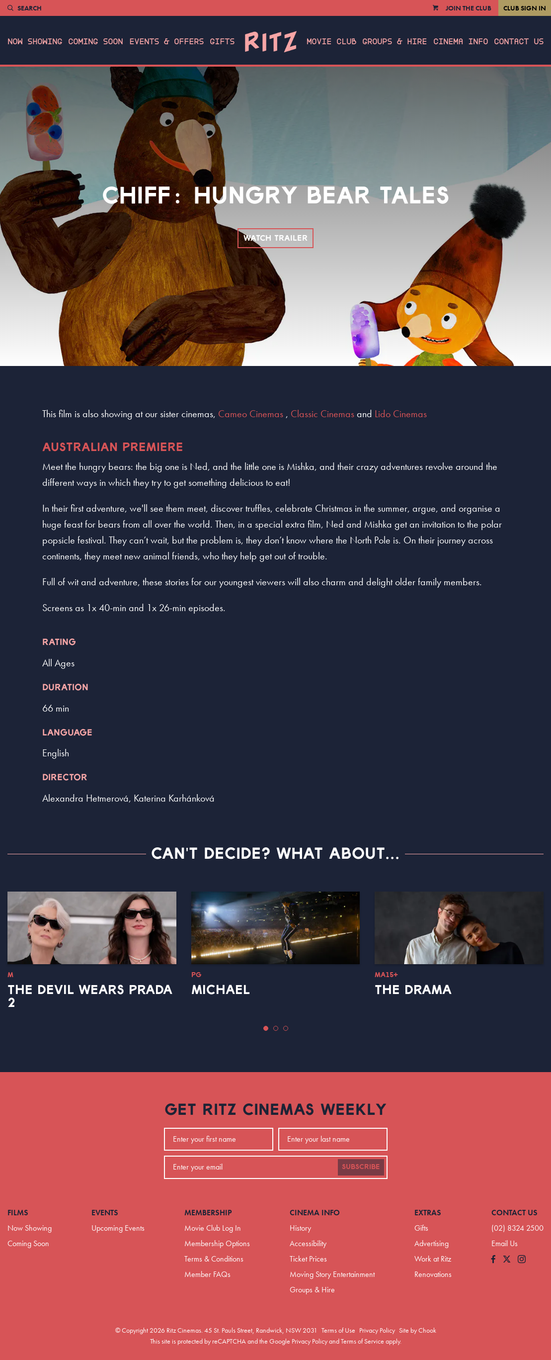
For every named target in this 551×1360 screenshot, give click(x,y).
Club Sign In (524, 7)
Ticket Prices (308, 1259)
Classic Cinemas (322, 413)
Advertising (431, 1243)
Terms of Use (338, 1330)
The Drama (413, 990)
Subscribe (361, 1167)
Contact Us (519, 42)
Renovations (433, 1274)
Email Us (504, 1243)
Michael (220, 990)
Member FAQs (207, 1274)
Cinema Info (460, 42)
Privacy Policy (377, 1330)
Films (17, 1212)
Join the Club (468, 7)
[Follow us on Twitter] (507, 1260)
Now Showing (34, 42)
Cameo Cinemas (250, 413)
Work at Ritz (432, 1259)
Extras (427, 1212)
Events (104, 1212)
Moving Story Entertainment (332, 1274)
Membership (208, 1212)
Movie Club (331, 42)
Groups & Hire (394, 42)
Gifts (222, 42)
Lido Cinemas (401, 413)
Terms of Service (362, 1341)
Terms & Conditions (213, 1259)
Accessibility (308, 1243)
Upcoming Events (118, 1228)
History (300, 1228)
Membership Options (217, 1243)
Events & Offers (166, 42)
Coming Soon (95, 42)
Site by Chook (417, 1330)
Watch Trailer (275, 238)
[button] (265, 1028)
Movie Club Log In (212, 1228)
